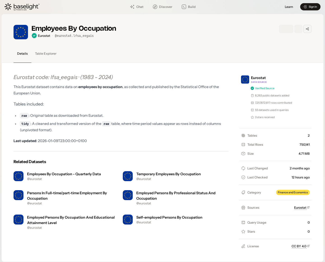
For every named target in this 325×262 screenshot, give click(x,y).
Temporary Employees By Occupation (168, 174)
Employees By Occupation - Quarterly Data (64, 174)
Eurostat (302, 208)
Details (22, 53)
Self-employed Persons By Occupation (169, 217)
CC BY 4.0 (301, 246)
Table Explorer (45, 53)
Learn (289, 7)
